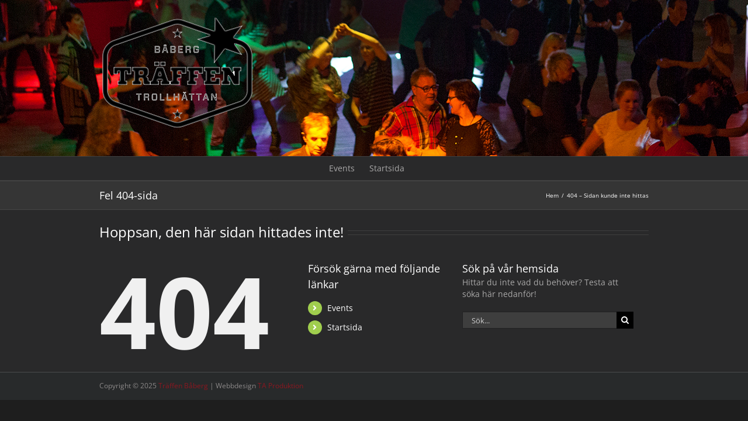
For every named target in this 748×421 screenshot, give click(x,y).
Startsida (344, 327)
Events (340, 307)
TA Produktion (280, 386)
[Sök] (625, 320)
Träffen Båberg (183, 386)
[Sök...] (539, 320)
